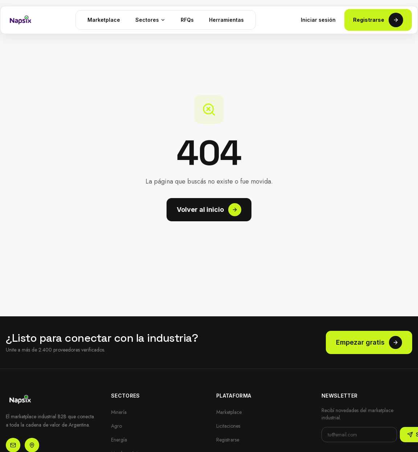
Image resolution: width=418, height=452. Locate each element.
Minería (119, 412)
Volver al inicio (209, 209)
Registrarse (378, 20)
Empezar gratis (369, 342)
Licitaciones (228, 426)
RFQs (187, 20)
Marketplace (103, 20)
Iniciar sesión (318, 20)
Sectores (150, 20)
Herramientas (226, 20)
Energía (119, 439)
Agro (116, 426)
